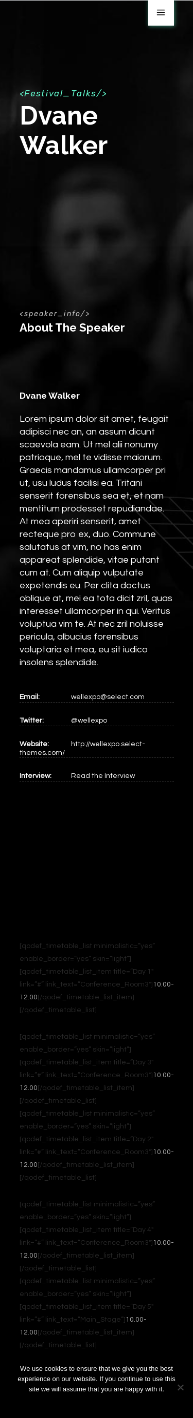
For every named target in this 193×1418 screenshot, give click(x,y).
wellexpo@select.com (108, 697)
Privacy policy (103, 1402)
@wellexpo (89, 720)
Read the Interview (103, 775)
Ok (73, 1402)
